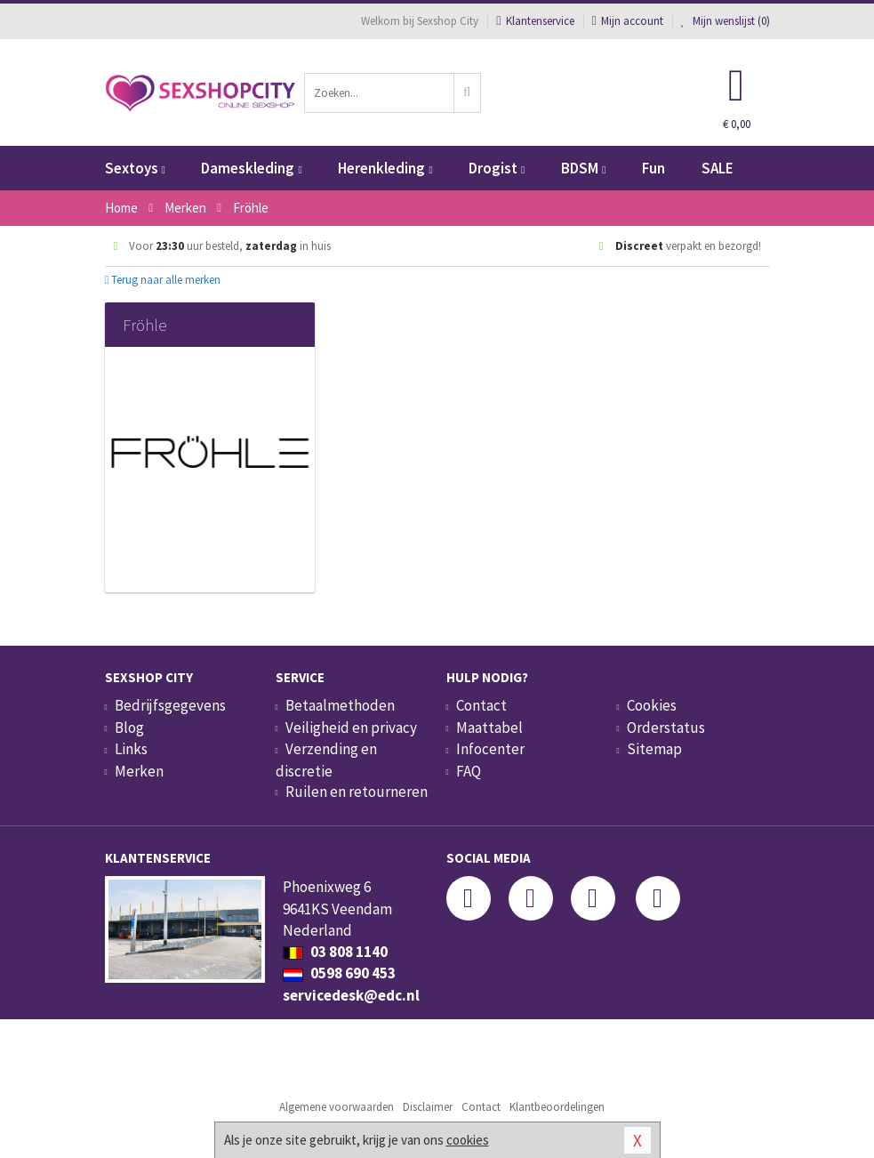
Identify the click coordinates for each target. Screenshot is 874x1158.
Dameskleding (251, 168)
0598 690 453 (339, 973)
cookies (467, 1139)
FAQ (468, 771)
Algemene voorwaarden (336, 1106)
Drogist (497, 168)
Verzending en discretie (326, 759)
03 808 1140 (335, 951)
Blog (129, 727)
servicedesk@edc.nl (351, 995)
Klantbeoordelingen (557, 1106)
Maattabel (489, 727)
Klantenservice (534, 20)
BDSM (583, 168)
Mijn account (627, 20)
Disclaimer (428, 1106)
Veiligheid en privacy (351, 727)
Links (131, 749)
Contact (481, 705)
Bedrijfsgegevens (170, 705)
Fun (653, 168)
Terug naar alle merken (163, 279)
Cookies (652, 705)
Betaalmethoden (340, 705)
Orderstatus (666, 727)
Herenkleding (385, 168)
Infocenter (490, 749)
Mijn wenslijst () (725, 20)
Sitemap (654, 749)
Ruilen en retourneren (356, 791)
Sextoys (135, 168)
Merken (139, 771)
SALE (718, 168)
